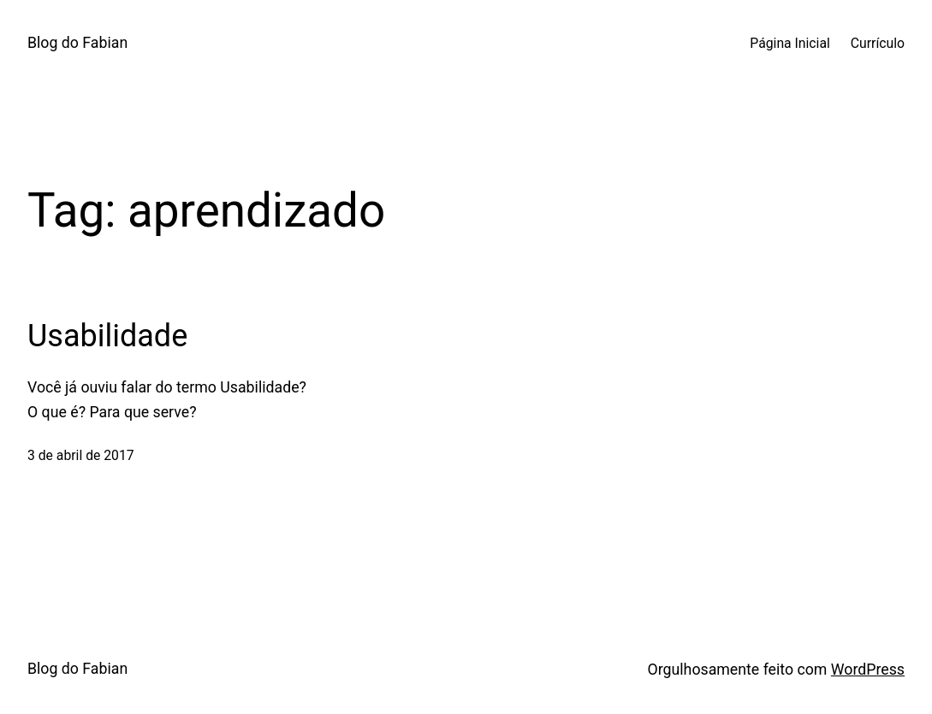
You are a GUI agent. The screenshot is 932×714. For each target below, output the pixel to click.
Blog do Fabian (77, 42)
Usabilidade (107, 336)
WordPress (868, 669)
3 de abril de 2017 (80, 455)
